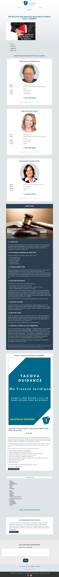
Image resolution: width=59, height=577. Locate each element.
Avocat (18, 7)
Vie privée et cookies (34, 573)
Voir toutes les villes (29, 477)
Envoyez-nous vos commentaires (25, 547)
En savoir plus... (14, 532)
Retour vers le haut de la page (29, 569)
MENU (29, 10)
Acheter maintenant (14, 469)
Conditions (27, 573)
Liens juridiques (43, 573)
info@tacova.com (21, 573)
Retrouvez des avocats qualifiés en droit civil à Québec (29, 18)
